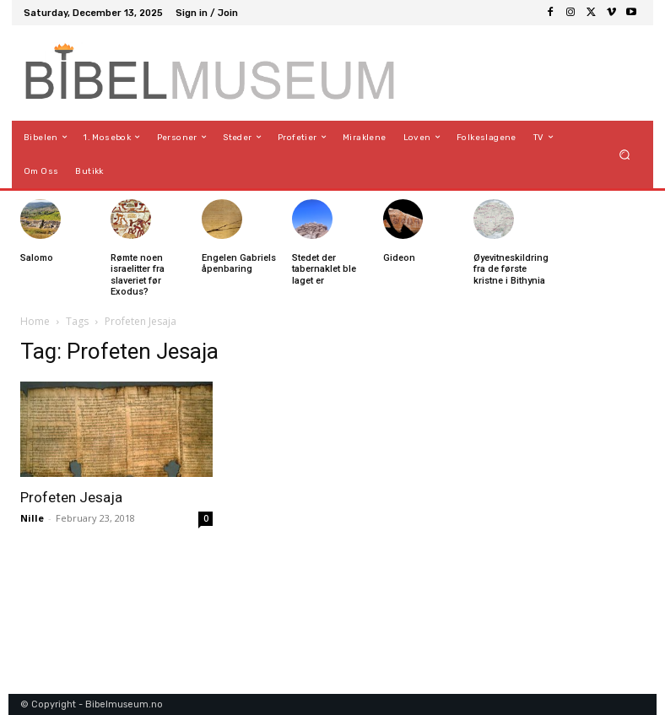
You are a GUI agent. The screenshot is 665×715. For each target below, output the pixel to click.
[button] (624, 154)
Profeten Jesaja (71, 497)
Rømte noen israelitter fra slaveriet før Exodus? (138, 274)
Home (35, 321)
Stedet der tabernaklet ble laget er (324, 268)
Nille (32, 518)
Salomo (36, 257)
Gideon (399, 257)
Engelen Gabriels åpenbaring (239, 263)
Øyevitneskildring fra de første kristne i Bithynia (511, 268)
